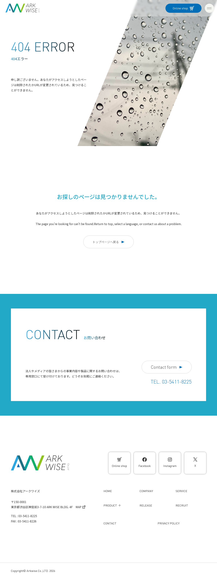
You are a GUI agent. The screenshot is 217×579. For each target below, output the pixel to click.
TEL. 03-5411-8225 (171, 382)
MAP (80, 507)
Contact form (166, 367)
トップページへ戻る (108, 242)
